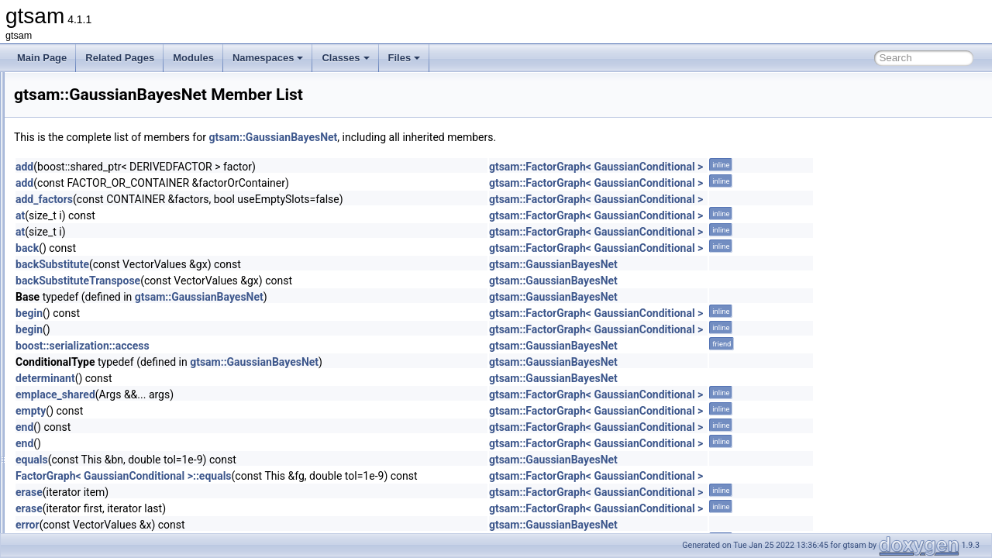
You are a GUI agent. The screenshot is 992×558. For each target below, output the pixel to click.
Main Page (42, 58)
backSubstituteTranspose (271, 280)
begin (222, 313)
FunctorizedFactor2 (103, 275)
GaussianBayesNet (103, 310)
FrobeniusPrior (94, 224)
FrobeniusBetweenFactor (115, 190)
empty (224, 411)
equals (225, 459)
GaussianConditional (107, 361)
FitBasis (80, 105)
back (220, 248)
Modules (193, 58)
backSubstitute (246, 264)
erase (222, 492)
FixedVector (88, 156)
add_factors (238, 199)
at (214, 215)
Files (404, 58)
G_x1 (75, 293)
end (218, 427)
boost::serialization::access (276, 345)
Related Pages (119, 58)
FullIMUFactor (93, 241)
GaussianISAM (95, 463)
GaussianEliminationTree (115, 395)
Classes (345, 58)
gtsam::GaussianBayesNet (466, 137)
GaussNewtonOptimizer (113, 514)
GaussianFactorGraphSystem (125, 446)
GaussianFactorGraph (109, 429)
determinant (239, 378)
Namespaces (268, 58)
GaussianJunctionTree (110, 480)
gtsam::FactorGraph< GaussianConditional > (790, 166)
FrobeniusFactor (97, 207)
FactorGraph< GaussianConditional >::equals (317, 476)
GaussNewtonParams (109, 531)
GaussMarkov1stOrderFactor (124, 497)
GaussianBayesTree (105, 327)
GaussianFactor (96, 412)
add (218, 166)
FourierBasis (89, 173)
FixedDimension (97, 122)
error (221, 524)
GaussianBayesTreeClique (119, 344)
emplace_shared (249, 394)
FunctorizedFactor (101, 258)
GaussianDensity (99, 378)
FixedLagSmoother (103, 139)
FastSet (79, 88)
